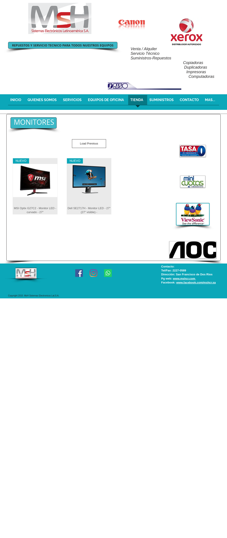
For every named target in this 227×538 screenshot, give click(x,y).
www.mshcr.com (184, 278)
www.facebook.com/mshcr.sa (196, 282)
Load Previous (89, 143)
